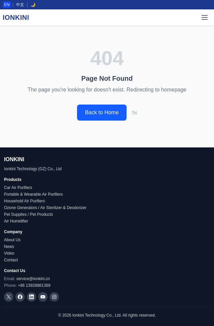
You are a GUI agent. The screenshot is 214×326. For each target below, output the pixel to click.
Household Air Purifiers (24, 201)
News (9, 246)
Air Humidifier (16, 221)
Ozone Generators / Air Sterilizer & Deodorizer (45, 207)
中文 (20, 4)
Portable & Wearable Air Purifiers (33, 194)
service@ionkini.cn (33, 278)
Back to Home (102, 112)
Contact (11, 260)
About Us (12, 240)
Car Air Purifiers (18, 187)
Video (9, 253)
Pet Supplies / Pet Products (28, 214)
